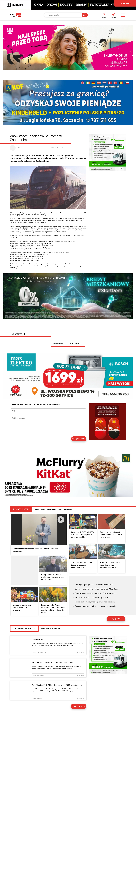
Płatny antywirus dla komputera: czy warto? (91, 597)
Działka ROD (37, 640)
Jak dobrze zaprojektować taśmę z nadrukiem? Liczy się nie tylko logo (111, 534)
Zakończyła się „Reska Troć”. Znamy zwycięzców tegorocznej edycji (82, 565)
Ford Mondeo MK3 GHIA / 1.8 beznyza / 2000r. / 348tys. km (57, 685)
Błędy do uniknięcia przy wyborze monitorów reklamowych (22, 607)
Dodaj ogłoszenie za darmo (50, 628)
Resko (60, 509)
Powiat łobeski (21, 509)
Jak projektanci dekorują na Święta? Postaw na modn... (96, 593)
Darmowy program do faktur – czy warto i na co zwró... (95, 606)
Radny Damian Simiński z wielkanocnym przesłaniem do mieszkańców (52, 577)
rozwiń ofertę (125, 3)
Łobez (43, 509)
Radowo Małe (51, 509)
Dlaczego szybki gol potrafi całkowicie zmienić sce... (94, 585)
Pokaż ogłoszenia (78, 706)
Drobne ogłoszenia (24, 628)
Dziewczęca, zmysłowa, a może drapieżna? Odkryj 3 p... (96, 589)
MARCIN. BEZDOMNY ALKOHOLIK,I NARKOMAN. (53, 662)
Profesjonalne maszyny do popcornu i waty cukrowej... (95, 602)
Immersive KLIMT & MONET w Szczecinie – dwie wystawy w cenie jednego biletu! (82, 534)
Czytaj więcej (116, 619)
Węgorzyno (68, 509)
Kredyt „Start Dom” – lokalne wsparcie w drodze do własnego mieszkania (110, 565)
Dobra (37, 509)
